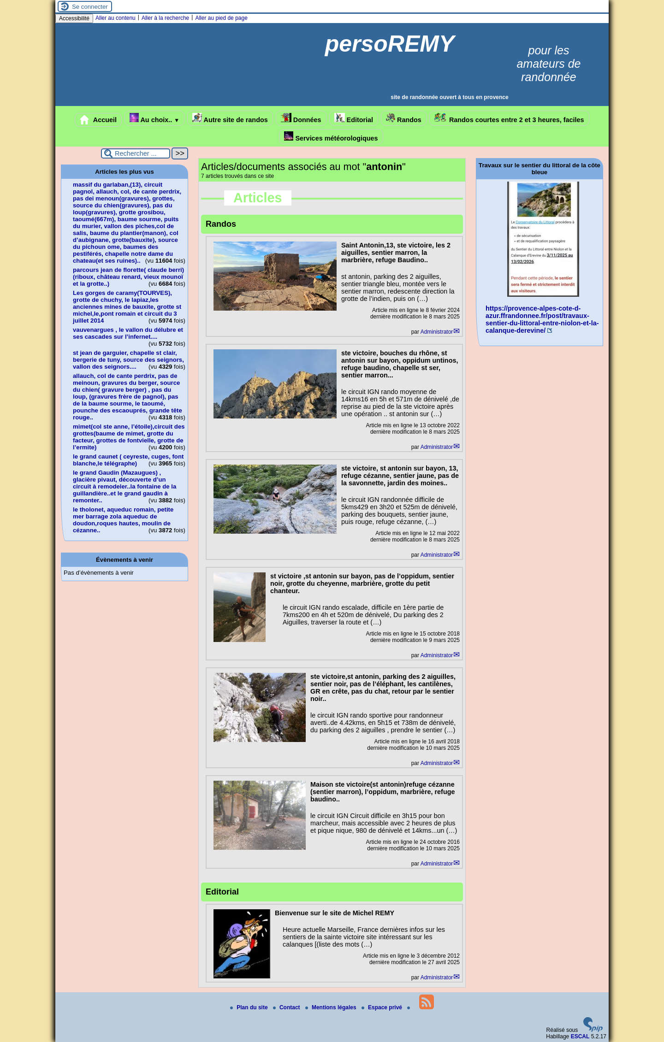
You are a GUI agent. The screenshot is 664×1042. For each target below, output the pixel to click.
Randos (403, 118)
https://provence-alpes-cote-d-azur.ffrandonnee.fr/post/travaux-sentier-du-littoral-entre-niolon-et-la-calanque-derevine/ (542, 319)
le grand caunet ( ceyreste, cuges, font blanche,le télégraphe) (128, 460)
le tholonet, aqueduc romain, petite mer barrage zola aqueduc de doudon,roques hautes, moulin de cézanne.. (123, 520)
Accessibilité (74, 18)
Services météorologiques (331, 136)
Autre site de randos (230, 118)
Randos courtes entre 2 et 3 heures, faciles (509, 118)
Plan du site (249, 1007)
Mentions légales (331, 1007)
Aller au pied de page (221, 18)
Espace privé (382, 1007)
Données (301, 118)
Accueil (98, 119)
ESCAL (580, 1036)
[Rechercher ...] (135, 153)
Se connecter (90, 6)
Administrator (437, 332)
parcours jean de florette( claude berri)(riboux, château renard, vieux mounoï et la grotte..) (128, 276)
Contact (287, 1007)
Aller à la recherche (165, 18)
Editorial (354, 118)
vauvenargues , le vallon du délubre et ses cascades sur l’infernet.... (128, 333)
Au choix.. (154, 118)
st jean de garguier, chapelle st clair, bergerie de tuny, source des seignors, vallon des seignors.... (128, 359)
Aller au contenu (115, 18)
